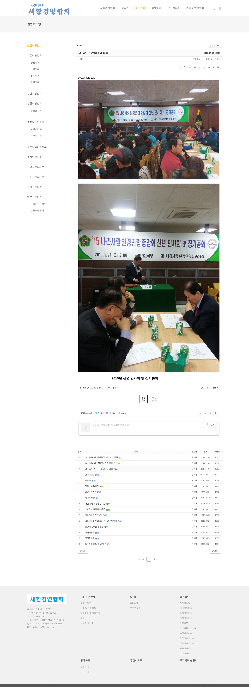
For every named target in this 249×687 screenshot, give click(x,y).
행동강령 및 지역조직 (90, 609)
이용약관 (214, 683)
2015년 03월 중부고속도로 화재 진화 (101, 461)
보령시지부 (36, 129)
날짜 (205, 450)
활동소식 (140, 8)
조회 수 (217, 450)
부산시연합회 (34, 93)
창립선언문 (85, 599)
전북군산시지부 (38, 203)
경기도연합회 (37, 210)
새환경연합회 (107, 8)
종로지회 (35, 75)
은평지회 (35, 69)
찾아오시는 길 (87, 619)
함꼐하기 (156, 8)
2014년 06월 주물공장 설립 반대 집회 (101, 456)
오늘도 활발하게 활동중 (95, 507)
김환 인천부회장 (92, 484)
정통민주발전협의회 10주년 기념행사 (100, 518)
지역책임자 (90, 530)
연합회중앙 (33, 45)
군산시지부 (174, 8)
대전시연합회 (34, 196)
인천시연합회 (34, 103)
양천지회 (35, 62)
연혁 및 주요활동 (88, 604)
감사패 (88, 478)
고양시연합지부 (35, 167)
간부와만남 (90, 473)
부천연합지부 (34, 157)
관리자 (81, 59)
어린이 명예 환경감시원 (95, 501)
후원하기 (84, 663)
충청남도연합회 (35, 122)
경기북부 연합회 (195, 8)
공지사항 (134, 599)
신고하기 (84, 668)
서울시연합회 (34, 55)
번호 (79, 450)
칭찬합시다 (90, 535)
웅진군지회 (36, 110)
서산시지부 (36, 135)
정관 (82, 614)
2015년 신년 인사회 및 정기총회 (92, 53)
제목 (136, 450)
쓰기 (215, 548)
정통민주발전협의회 (93, 513)
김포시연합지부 (35, 177)
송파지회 (35, 82)
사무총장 (89, 495)
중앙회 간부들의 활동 (94, 524)
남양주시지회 (91, 490)
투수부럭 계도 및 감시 (94, 541)
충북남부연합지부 (37, 147)
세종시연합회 (34, 186)
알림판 (125, 8)
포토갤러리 (135, 604)
